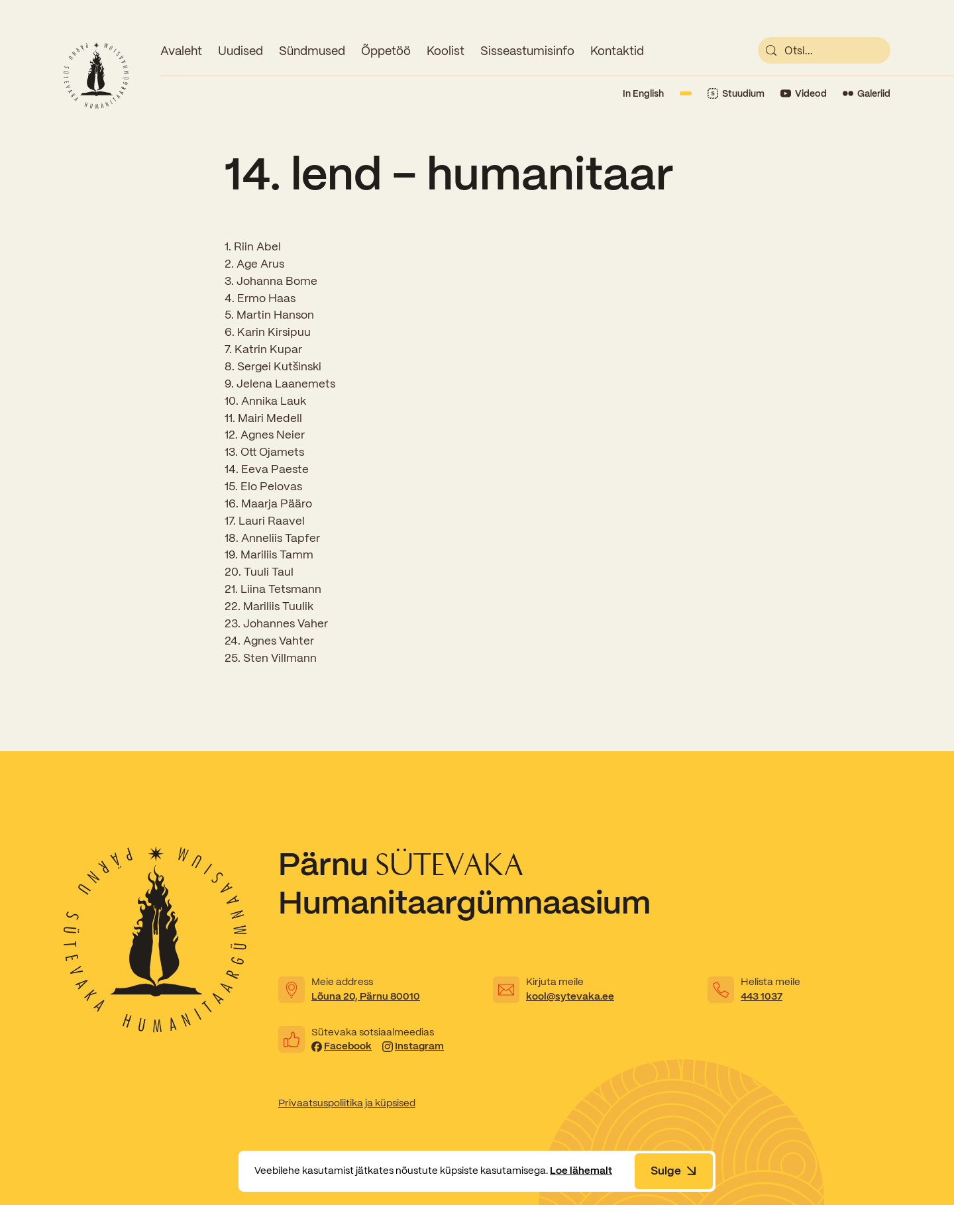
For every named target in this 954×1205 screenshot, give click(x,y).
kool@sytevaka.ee (570, 996)
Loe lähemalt (581, 1170)
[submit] (771, 50)
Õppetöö (386, 50)
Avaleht (181, 50)
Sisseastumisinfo (527, 50)
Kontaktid (617, 50)
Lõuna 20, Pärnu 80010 (365, 996)
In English (643, 93)
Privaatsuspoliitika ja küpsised (346, 1103)
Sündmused (312, 50)
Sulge (674, 1170)
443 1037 (761, 996)
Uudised (240, 50)
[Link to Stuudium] (736, 94)
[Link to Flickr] (866, 94)
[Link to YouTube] (803, 94)
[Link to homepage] (96, 75)
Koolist (445, 50)
